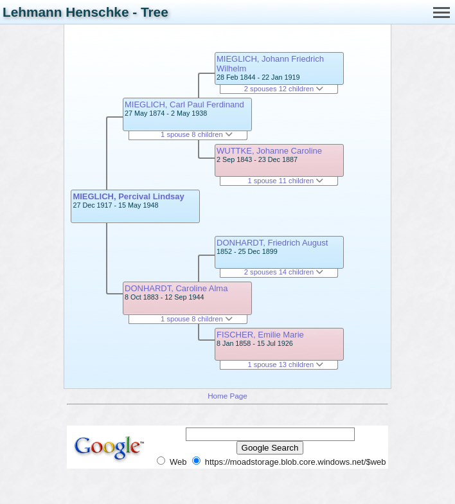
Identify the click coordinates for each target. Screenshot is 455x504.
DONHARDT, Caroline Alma (176, 288)
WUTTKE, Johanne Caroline (269, 151)
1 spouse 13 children (285, 364)
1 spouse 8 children (197, 134)
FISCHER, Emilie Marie (260, 334)
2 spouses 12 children (283, 89)
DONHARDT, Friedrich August (272, 243)
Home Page (227, 396)
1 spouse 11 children (285, 180)
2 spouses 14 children (283, 272)
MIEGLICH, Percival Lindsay (128, 196)
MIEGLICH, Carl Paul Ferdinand (184, 104)
